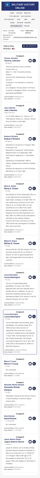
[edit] (34, 60)
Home (5, 31)
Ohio (22, 31)
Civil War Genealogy (12, 32)
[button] (15, 58)
